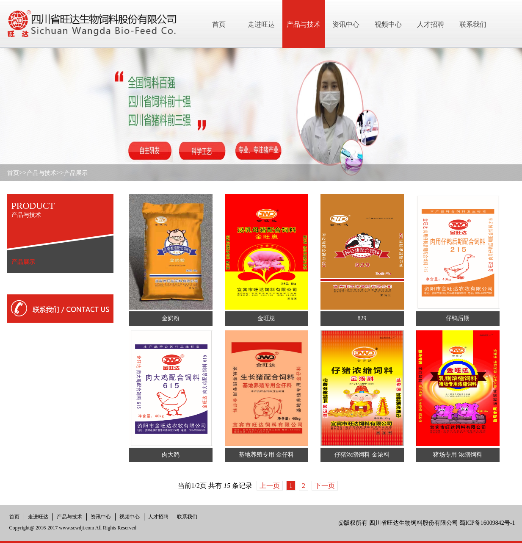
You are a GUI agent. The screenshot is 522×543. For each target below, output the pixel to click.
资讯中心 (101, 517)
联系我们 (187, 517)
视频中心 (129, 517)
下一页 (325, 485)
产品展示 (76, 173)
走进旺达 (38, 517)
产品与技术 (41, 173)
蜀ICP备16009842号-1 (487, 523)
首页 (13, 173)
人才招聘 (158, 517)
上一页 (270, 485)
